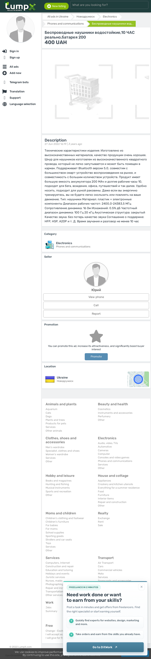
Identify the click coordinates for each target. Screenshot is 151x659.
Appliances (104, 480)
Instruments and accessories (115, 412)
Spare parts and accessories (114, 580)
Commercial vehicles (110, 570)
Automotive (105, 446)
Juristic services (55, 577)
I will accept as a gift (57, 634)
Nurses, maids (54, 580)
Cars (100, 566)
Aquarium (51, 409)
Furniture (103, 495)
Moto (101, 573)
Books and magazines (59, 480)
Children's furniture (57, 521)
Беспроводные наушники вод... (113, 23)
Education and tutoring (59, 570)
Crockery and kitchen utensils (115, 484)
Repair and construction (112, 502)
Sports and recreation (58, 491)
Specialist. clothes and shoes (63, 450)
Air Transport (105, 562)
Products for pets (56, 423)
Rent (101, 521)
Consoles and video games (113, 457)
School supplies (55, 532)
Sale (100, 525)
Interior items (106, 498)
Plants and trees (55, 419)
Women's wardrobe (57, 454)
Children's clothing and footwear (65, 518)
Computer (104, 453)
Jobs (49, 607)
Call (96, 305)
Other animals (54, 430)
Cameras (103, 450)
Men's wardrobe (55, 447)
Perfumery (104, 416)
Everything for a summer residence (119, 487)
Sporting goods (55, 536)
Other (101, 419)
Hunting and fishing (57, 484)
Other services (54, 595)
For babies (52, 525)
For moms (52, 528)
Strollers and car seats (59, 539)
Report (96, 313)
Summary (51, 611)
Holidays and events (57, 573)
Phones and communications (115, 461)
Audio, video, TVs (108, 443)
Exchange (104, 518)
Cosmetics (104, 409)
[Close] (141, 587)
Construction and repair (60, 566)
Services (51, 427)
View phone (96, 297)
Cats (48, 412)
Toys (48, 543)
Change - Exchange (57, 630)
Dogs (49, 416)
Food (101, 491)
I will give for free (55, 637)
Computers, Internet (58, 562)
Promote (96, 356)
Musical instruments (58, 487)
